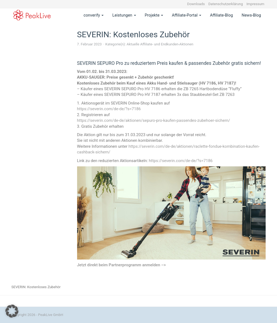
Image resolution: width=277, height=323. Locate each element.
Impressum (255, 4)
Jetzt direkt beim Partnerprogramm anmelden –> (121, 265)
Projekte (154, 15)
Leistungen (124, 15)
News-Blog (251, 15)
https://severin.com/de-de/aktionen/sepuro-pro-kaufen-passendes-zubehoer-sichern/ (153, 120)
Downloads (196, 4)
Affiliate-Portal (186, 15)
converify (94, 15)
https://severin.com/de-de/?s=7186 (109, 108)
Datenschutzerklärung (225, 4)
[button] (12, 311)
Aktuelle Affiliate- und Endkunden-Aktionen (160, 44)
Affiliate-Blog (221, 15)
